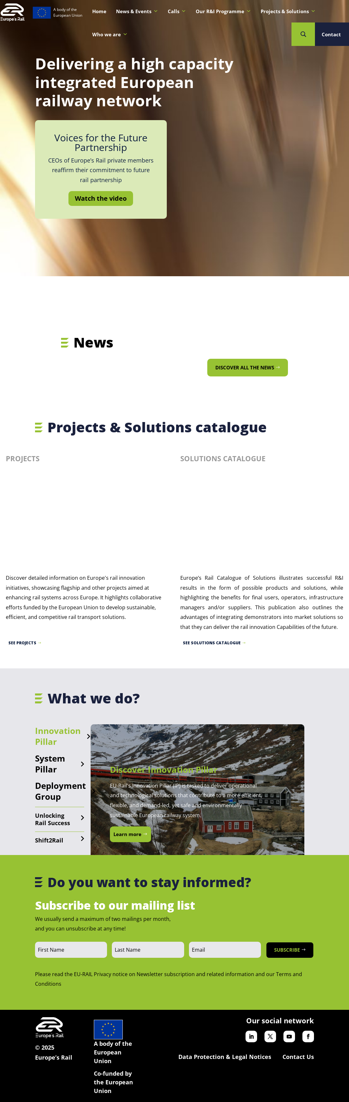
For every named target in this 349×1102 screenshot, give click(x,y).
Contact (331, 34)
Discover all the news (244, 367)
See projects (22, 643)
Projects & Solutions (288, 11)
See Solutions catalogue (212, 643)
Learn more (127, 834)
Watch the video (101, 198)
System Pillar (50, 764)
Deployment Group (60, 791)
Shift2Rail (49, 840)
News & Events (137, 11)
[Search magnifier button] (303, 34)
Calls (177, 11)
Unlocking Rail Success (52, 819)
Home (99, 11)
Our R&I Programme (223, 11)
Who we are (110, 34)
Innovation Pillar (58, 736)
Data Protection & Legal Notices (224, 1057)
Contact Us (298, 1057)
